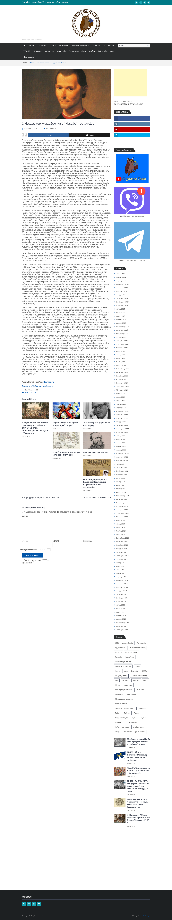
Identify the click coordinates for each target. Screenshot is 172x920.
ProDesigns (146, 916)
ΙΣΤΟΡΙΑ (52, 45)
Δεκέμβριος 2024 (122, 334)
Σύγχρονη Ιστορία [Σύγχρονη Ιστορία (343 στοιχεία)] (121, 718)
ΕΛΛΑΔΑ (32, 45)
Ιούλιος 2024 (120, 351)
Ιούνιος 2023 (120, 397)
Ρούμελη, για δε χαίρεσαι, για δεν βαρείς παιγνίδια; (66, 453)
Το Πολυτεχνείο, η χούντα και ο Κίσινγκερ (96, 424)
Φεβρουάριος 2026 (122, 284)
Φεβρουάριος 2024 (122, 369)
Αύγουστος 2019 (122, 559)
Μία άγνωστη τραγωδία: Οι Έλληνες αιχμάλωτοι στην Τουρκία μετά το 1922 (138, 741)
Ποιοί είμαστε (28, 57)
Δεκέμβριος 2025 (122, 291)
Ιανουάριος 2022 (122, 457)
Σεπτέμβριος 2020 (122, 513)
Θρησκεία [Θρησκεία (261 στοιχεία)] (136, 680)
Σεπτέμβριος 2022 (122, 429)
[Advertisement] (130, 82)
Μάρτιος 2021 (121, 492)
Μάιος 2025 (120, 316)
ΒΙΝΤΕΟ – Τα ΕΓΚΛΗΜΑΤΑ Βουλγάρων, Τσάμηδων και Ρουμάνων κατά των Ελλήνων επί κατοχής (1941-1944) (138, 786)
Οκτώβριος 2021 (121, 468)
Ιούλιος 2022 (120, 436)
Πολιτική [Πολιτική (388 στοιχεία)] (127, 713)
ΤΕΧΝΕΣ (26, 51)
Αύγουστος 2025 (122, 305)
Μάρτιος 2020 (121, 534)
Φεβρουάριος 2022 (122, 453)
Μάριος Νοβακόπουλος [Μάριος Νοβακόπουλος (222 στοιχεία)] (123, 690)
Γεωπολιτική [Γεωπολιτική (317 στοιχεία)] (129, 657)
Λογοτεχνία (49, 51)
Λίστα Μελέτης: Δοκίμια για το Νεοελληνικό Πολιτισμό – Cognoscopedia (138, 770)
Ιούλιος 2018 (120, 605)
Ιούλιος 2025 (120, 309)
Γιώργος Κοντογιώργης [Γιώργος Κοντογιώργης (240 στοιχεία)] (123, 666)
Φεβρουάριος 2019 (122, 580)
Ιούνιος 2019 (120, 566)
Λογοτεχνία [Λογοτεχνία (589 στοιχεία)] (128, 685)
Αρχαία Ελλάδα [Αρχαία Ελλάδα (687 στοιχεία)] (127, 643)
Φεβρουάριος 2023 (122, 411)
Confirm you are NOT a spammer (35, 561)
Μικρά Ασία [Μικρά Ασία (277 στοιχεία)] (131, 694)
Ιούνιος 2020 (120, 524)
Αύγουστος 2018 (121, 601)
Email (56, 541)
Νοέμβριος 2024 (121, 337)
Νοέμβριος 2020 (122, 506)
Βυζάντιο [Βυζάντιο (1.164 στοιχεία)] (118, 652)
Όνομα (25, 541)
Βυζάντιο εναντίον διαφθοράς (96, 497)
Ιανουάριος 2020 (122, 542)
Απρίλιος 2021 (121, 489)
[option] (65, 2)
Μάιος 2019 (120, 570)
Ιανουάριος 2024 (122, 372)
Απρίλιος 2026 (121, 277)
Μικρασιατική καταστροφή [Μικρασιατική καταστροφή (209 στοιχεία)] (124, 699)
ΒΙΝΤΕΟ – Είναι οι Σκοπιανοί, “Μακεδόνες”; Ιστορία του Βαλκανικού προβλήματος (137, 756)
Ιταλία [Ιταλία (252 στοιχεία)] (145, 680)
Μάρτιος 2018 (121, 619)
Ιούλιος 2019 (120, 563)
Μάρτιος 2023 (121, 408)
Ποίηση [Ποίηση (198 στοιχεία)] (118, 713)
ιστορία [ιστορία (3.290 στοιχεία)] (118, 732)
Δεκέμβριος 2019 (122, 545)
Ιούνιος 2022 (120, 439)
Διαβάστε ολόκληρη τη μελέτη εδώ (37, 386)
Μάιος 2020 (120, 527)
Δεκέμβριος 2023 (122, 376)
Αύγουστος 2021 (121, 475)
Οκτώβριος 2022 (122, 425)
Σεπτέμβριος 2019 (122, 556)
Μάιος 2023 (120, 401)
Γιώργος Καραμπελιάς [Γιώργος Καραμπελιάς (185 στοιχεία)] (123, 662)
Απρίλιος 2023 (121, 404)
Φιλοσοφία (38, 51)
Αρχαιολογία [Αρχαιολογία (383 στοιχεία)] (141, 643)
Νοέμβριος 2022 (121, 422)
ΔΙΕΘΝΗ (42, 45)
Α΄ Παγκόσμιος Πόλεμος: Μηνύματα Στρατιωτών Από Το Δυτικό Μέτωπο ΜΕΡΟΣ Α (138, 819)
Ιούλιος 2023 (120, 394)
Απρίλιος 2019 (121, 573)
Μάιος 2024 (120, 358)
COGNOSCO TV (98, 45)
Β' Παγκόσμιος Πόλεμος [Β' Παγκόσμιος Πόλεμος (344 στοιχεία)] (137, 648)
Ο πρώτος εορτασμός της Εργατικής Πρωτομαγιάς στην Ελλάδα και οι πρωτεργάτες (95, 483)
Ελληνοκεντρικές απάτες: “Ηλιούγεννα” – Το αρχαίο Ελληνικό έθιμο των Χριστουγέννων (138, 803)
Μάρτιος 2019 (121, 577)
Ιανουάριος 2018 (121, 626)
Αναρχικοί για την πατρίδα (95, 452)
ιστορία (33, 392)
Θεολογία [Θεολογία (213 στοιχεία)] (125, 680)
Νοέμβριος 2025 (121, 295)
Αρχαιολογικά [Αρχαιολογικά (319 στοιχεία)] (120, 648)
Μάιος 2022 (120, 443)
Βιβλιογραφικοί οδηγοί (77, 51)
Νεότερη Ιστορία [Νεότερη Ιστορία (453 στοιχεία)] (121, 704)
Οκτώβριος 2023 (122, 383)
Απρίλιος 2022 (121, 446)
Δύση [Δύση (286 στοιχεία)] (126, 671)
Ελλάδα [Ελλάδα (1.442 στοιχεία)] (144, 671)
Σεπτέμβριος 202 (122, 630)
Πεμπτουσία (48, 382)
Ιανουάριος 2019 (122, 584)
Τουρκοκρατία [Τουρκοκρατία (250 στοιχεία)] (120, 722)
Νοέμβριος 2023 (121, 379)
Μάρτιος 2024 (121, 365)
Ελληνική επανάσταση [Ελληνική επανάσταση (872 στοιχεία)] (139, 676)
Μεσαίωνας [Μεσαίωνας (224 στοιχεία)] (119, 694)
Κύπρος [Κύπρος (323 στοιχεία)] (118, 685)
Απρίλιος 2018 (121, 616)
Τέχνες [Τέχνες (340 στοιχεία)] (133, 718)
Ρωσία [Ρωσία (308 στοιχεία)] (136, 713)
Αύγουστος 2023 (122, 390)
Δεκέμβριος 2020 (122, 503)
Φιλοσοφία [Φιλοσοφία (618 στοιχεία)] (133, 722)
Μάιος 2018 (120, 612)
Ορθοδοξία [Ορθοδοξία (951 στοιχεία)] (142, 708)
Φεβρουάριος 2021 (122, 496)
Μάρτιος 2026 (121, 281)
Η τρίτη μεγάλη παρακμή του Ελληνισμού (41, 497)
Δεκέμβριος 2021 (122, 460)
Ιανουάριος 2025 (122, 330)
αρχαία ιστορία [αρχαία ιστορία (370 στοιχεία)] (138, 727)
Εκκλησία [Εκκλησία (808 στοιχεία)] (134, 671)
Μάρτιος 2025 (121, 323)
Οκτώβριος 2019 (122, 552)
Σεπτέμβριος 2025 (122, 302)
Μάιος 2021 (120, 485)
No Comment (51, 129)
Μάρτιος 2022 (121, 450)
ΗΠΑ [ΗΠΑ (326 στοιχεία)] (116, 680)
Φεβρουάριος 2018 (122, 623)
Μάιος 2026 (120, 274)
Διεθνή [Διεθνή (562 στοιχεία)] (117, 671)
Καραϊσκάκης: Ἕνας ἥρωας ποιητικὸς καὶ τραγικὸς (50, 2)
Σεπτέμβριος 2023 (122, 386)
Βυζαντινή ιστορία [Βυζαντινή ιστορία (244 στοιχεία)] (131, 652)
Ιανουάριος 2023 (122, 415)
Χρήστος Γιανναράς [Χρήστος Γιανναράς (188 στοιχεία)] (122, 727)
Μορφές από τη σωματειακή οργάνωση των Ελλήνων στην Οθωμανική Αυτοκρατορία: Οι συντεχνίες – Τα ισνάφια (35, 428)
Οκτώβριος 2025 (122, 298)
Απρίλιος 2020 (121, 531)
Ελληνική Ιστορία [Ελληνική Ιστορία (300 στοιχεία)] (121, 676)
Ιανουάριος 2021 (121, 499)
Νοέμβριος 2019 (121, 549)
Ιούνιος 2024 (120, 355)
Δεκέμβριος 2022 (122, 418)
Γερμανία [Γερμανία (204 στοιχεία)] (118, 657)
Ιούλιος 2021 (120, 478)
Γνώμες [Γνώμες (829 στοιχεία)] (137, 666)
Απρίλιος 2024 (121, 362)
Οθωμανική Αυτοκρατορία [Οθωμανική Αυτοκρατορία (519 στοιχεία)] (124, 708)
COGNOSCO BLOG (79, 45)
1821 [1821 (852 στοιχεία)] (117, 643)
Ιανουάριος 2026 (122, 288)
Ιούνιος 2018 (120, 608)
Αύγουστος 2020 (122, 517)
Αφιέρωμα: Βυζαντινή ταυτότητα (101, 51)
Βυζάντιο (27, 392)
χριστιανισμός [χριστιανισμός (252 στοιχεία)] (140, 732)
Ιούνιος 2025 (120, 312)
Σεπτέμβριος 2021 (122, 471)
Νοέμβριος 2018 (121, 591)
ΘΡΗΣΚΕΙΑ (63, 45)
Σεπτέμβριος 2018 (122, 598)
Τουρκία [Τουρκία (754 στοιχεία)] (143, 718)
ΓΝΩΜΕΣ (112, 45)
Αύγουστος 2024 (122, 348)
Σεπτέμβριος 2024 (122, 344)
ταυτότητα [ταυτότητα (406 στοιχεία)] (128, 732)
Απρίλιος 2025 (121, 320)
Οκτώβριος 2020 (122, 510)
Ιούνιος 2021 (120, 482)
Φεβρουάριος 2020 (122, 538)
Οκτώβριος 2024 (122, 341)
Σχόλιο (25, 516)
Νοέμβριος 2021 (121, 464)
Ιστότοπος (87, 541)
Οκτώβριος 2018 (121, 594)
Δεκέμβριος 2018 (122, 587)
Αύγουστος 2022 (122, 432)
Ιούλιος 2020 (120, 520)
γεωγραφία (61, 51)
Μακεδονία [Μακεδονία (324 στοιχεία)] (140, 690)
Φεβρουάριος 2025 (122, 327)
